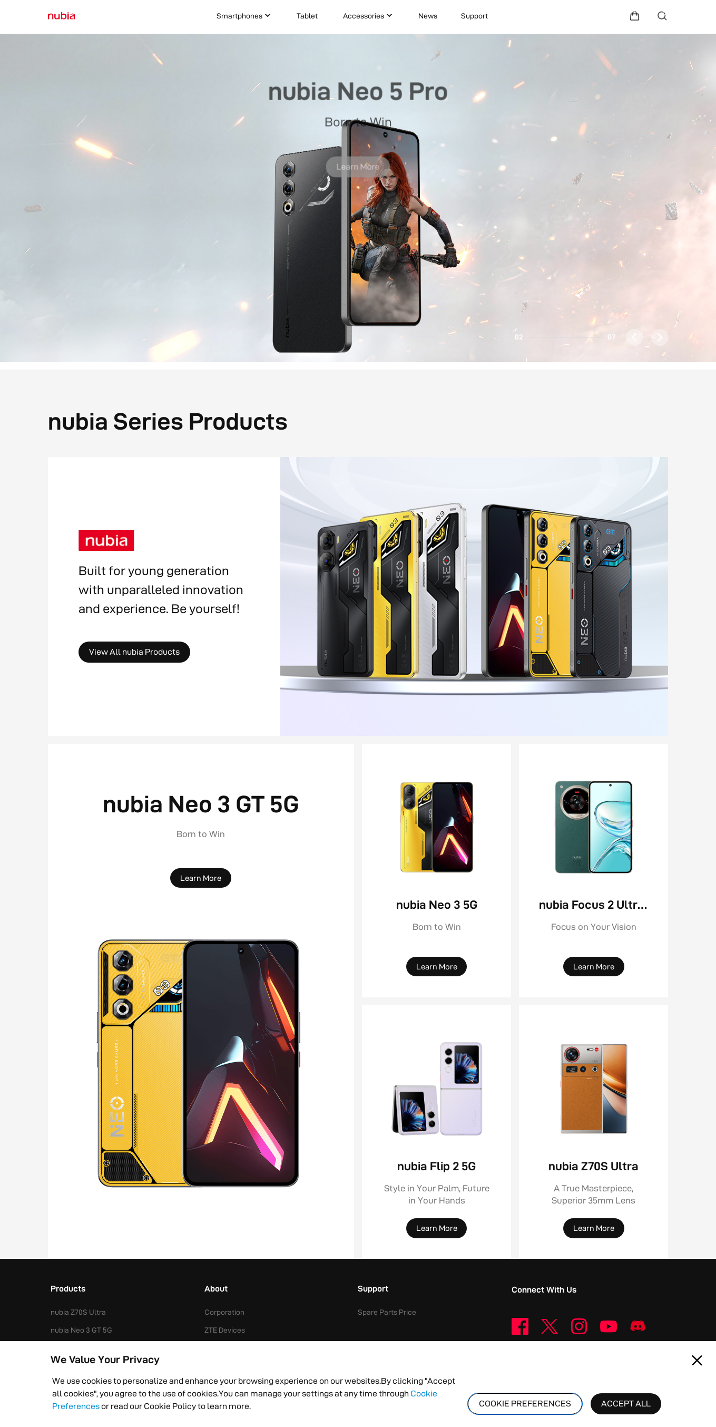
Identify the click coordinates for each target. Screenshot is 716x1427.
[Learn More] (358, 160)
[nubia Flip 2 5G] (437, 1088)
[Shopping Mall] (635, 16)
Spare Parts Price (387, 1312)
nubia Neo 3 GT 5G (81, 1330)
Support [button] (373, 1289)
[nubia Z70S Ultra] (594, 1088)
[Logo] (61, 16)
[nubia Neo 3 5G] (437, 827)
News (427, 16)
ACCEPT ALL (626, 1403)
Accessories (369, 16)
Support (474, 16)
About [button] (216, 1289)
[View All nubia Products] (134, 652)
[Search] (662, 16)
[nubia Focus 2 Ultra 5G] (594, 827)
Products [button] (68, 1289)
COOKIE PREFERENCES (525, 1403)
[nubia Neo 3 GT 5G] (201, 1063)
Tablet (307, 16)
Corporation (224, 1312)
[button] (358, 198)
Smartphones (245, 16)
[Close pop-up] (697, 1360)
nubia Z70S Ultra (78, 1312)
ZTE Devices (224, 1330)
